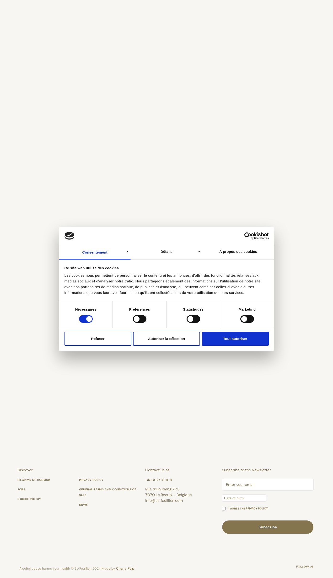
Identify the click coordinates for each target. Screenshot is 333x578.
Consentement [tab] (94, 252)
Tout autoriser (235, 339)
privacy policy (257, 508)
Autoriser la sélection (166, 339)
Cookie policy (29, 499)
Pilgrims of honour (33, 480)
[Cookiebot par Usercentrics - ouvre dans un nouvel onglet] (248, 235)
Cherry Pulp (125, 568)
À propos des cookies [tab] (238, 251)
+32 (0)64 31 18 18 (158, 480)
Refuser (98, 339)
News (83, 505)
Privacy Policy (91, 480)
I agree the (248, 508)
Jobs (21, 489)
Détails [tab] (166, 251)
